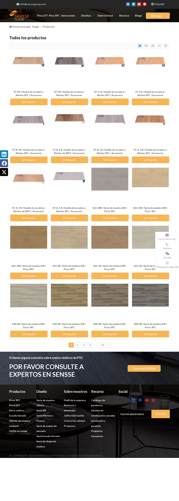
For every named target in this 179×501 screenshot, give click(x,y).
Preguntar (29, 102)
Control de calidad (74, 440)
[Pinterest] (145, 4)
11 (102, 345)
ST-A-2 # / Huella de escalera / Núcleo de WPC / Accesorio (28, 209)
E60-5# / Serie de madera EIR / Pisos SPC (69, 325)
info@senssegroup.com (31, 4)
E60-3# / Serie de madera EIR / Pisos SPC (150, 325)
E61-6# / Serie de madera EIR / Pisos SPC (69, 267)
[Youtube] (139, 4)
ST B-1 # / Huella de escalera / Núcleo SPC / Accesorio (109, 151)
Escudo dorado (17, 435)
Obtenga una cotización (157, 16)
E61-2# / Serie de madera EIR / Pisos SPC (150, 267)
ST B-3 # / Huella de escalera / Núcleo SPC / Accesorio (28, 151)
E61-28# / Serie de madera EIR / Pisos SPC (110, 209)
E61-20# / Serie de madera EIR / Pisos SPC (29, 267)
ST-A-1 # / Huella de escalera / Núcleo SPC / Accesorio (69, 209)
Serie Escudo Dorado (48, 455)
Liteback (14, 445)
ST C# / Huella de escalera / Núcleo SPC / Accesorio (150, 93)
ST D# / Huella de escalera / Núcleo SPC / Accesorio (69, 93)
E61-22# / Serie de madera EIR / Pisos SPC (150, 209)
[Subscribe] (164, 433)
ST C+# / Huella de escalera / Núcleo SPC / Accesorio (110, 93)
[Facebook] (128, 4)
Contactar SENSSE (144, 368)
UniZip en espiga (18, 450)
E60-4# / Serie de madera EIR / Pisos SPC (109, 325)
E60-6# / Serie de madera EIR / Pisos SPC (28, 325)
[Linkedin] (133, 4)
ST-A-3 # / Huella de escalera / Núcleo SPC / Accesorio (150, 151)
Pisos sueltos (16, 429)
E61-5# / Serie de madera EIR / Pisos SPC (109, 267)
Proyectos (69, 445)
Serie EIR (41, 429)
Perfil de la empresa (75, 419)
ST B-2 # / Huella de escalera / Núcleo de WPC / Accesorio (69, 151)
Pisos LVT (14, 424)
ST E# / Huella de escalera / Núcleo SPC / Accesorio (28, 93)
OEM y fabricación (74, 435)
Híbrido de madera (19, 440)
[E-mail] (138, 432)
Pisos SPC (14, 419)
